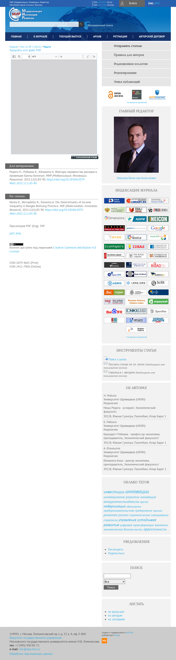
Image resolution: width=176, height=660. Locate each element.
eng (150, 3)
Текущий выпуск (70, 36)
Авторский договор (152, 36)
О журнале (40, 36)
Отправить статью (128, 46)
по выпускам (116, 612)
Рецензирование (125, 73)
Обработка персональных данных (31, 654)
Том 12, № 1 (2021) (30, 46)
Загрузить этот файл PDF (25, 50)
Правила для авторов (129, 55)
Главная (16, 36)
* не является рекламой (136, 102)
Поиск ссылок (117, 359)
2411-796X (102, 5)
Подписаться (116, 553)
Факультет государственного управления (35, 638)
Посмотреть (115, 549)
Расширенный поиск (100, 25)
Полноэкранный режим (81, 157)
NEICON (129, 632)
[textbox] (44, 24)
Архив (97, 36)
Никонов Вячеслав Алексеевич (136, 178)
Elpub (116, 635)
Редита (47, 46)
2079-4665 (102, 2)
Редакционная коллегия (131, 64)
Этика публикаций (127, 81)
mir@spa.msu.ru (29, 649)
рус (157, 3)
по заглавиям (116, 619)
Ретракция (120, 36)
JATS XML (15, 233)
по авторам (115, 615)
